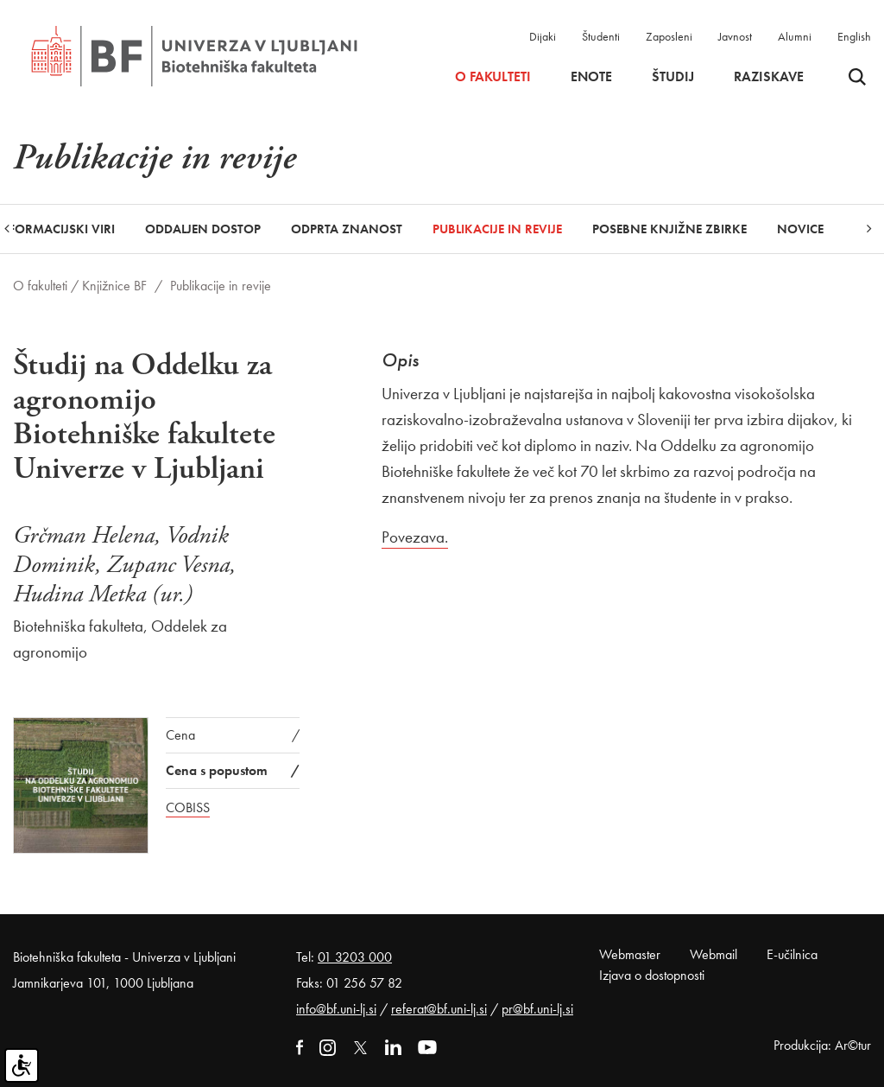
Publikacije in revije (497, 229)
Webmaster (629, 954)
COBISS (188, 807)
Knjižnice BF (114, 286)
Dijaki (542, 36)
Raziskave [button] (769, 77)
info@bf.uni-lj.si (336, 1009)
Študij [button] (673, 77)
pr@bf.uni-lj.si (537, 1009)
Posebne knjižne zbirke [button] (669, 229)
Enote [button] (591, 77)
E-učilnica (792, 954)
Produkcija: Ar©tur (822, 1045)
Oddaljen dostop (203, 229)
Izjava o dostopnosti (651, 975)
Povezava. (415, 537)
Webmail (713, 954)
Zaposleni (669, 36)
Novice (800, 229)
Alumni (794, 36)
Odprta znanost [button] (346, 229)
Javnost (735, 36)
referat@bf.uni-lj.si (439, 1009)
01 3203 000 (355, 957)
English (854, 36)
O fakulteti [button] (493, 77)
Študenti (601, 36)
